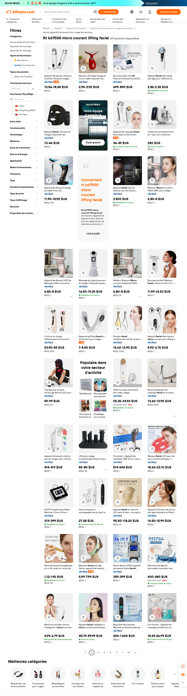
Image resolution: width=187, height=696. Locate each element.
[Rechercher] (108, 11)
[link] (183, 666)
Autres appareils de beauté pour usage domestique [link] (68, 32)
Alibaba (46, 28)
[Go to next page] (135, 652)
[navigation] (23, 341)
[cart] (141, 12)
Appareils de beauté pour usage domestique (111, 28)
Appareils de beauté (76, 28)
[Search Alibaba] (68, 12)
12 (129, 652)
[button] (95, 12)
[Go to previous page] (85, 652)
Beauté (58, 28)
